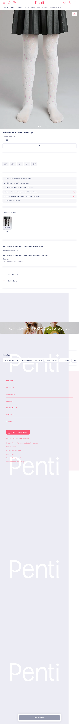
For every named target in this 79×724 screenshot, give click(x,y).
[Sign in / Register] (69, 2)
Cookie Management (13, 458)
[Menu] (3, 2)
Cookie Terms (11, 447)
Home (6, 7)
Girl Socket (65, 360)
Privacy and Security (13, 450)
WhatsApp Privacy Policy (15, 462)
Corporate (10, 394)
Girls (12, 7)
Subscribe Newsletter (19, 432)
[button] (38, 126)
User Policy (10, 454)
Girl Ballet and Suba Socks (32, 360)
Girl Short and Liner (11, 360)
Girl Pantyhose (30, 7)
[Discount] (14, 2)
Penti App (10, 415)
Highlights (11, 388)
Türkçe (9, 422)
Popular (9, 381)
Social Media (11, 408)
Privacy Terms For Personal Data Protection (22, 443)
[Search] (9, 2)
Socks (20, 7)
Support (9, 401)
